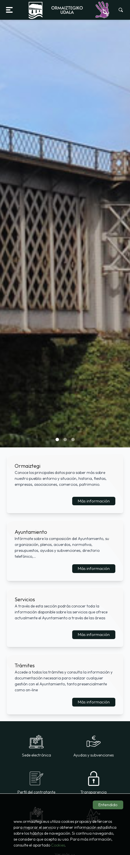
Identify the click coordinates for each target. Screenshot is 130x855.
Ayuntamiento (31, 532)
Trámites (25, 665)
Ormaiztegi (27, 466)
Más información (94, 501)
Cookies (58, 845)
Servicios (25, 599)
